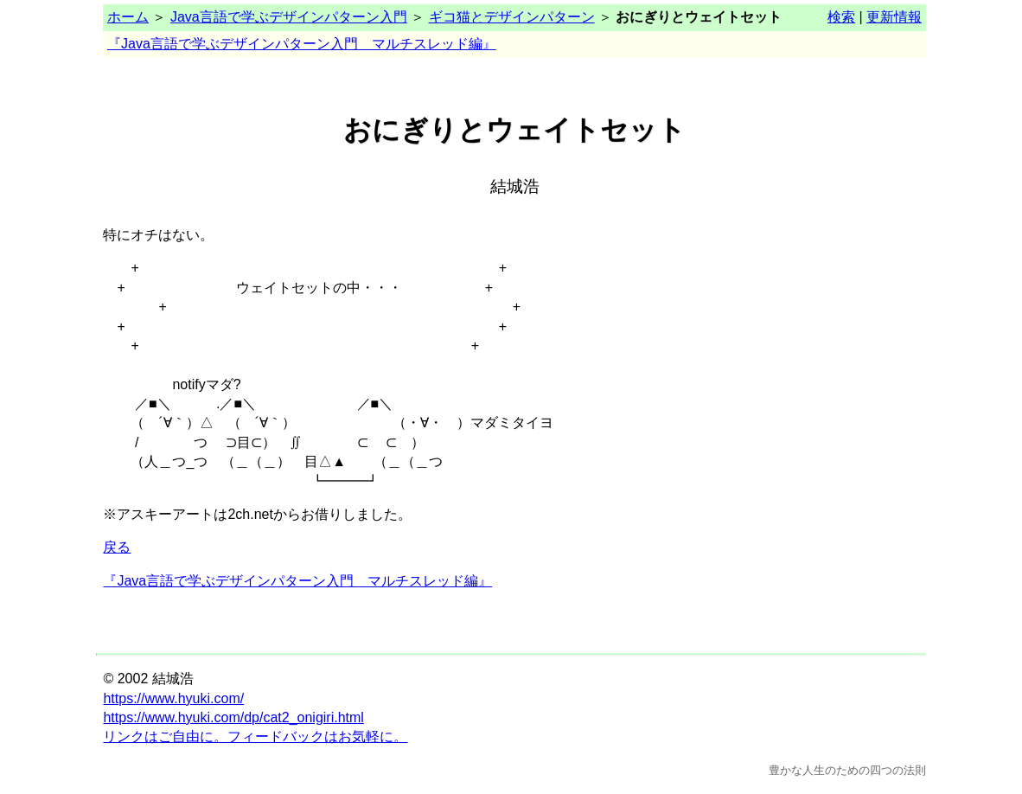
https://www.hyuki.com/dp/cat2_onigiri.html (233, 717)
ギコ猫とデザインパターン (512, 17)
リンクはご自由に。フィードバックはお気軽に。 (255, 736)
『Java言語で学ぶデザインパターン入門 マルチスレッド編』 (301, 43)
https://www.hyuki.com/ (173, 698)
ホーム (128, 17)
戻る (117, 547)
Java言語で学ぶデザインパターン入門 (288, 17)
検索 (841, 17)
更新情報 (894, 17)
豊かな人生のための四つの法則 (847, 770)
